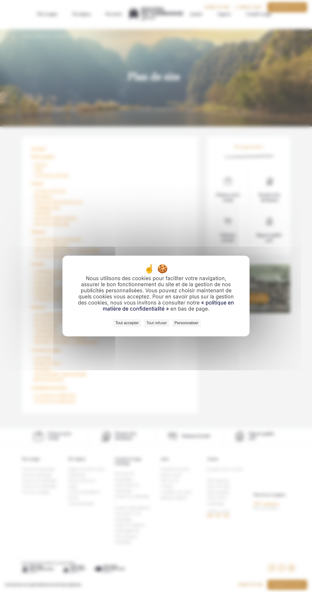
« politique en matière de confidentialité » (168, 306)
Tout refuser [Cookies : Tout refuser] (156, 323)
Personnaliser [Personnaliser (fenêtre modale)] (186, 323)
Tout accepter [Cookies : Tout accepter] (127, 323)
